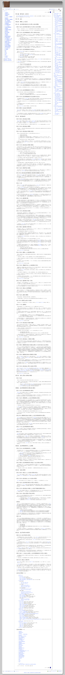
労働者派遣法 (7, 23)
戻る (48, 671)
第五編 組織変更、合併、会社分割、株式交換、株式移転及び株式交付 (28, 613)
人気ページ (6, 55)
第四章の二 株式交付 (23, 618)
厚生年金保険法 (7, 32)
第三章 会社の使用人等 (23, 578)
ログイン (60, 9)
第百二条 (19, 564)
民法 (5, 50)
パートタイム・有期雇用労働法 (23, 634)
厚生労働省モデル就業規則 (8, 19)
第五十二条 (31, 561)
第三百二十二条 (29, 499)
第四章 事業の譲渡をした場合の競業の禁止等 (26, 579)
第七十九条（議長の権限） (58, 59)
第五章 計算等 (22, 594)
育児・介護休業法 (7, 20)
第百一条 (28, 357)
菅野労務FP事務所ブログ (7, 58)
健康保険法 (20, 644)
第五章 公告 (21, 626)
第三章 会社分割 (22, 616)
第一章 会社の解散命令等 (23, 622)
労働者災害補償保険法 (8, 27)
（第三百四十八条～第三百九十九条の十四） (27, 592)
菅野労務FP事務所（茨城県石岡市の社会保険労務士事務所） (28, 664)
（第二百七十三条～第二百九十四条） (26, 589)
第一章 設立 (21, 601)
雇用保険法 (6, 28)
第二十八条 (26, 54)
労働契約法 (6, 15)
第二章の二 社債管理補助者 (24, 611)
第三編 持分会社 (21, 600)
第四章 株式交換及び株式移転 (24, 617)
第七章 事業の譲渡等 (23, 596)
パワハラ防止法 (21, 640)
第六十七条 (37, 302)
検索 (60, 10)
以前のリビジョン (11, 9)
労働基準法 (20, 631)
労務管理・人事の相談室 (7, 59)
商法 (5, 51)
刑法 (5, 54)
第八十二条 (38, 368)
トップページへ (21, 663)
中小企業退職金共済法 (22, 651)
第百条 (23, 357)
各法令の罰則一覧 (21, 657)
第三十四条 (41, 113)
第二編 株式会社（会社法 (57, 13)
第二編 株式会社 (21, 580)
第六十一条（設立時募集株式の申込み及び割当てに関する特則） (58, 26)
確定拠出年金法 (7, 41)
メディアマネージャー (54, 671)
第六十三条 (21, 56)
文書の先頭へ (60, 671)
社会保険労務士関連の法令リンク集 (24, 650)
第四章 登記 (21, 625)
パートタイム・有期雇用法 (8, 16)
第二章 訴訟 (21, 623)
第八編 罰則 (20, 627)
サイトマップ (56, 9)
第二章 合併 (21, 615)
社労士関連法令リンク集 (8, 38)
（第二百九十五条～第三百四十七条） (26, 591)
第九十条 (20, 356)
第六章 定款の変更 (22, 595)
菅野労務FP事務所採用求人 (8, 60)
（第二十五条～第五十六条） (25, 582)
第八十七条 (56, 74)
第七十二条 (28, 368)
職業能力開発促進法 (8, 36)
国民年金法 (6, 33)
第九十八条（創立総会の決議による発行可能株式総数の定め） (58, 100)
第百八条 (35, 417)
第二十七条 (21, 54)
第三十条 (18, 480)
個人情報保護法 (21, 654)
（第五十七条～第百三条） (24, 583)
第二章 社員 (21, 602)
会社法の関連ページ (57, 113)
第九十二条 (38, 356)
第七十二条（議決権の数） (58, 47)
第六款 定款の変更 (57, 93)
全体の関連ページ (57, 114)
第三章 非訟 (21, 624)
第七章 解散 (21, 607)
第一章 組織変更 (22, 614)
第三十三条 (21, 452)
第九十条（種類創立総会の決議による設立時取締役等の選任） (58, 82)
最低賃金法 (20, 635)
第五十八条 (27, 98)
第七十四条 (34, 368)
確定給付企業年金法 (8, 42)
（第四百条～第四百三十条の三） (25, 593)
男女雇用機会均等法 (8, 24)
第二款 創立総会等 (57, 33)
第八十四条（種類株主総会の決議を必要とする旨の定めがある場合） (58, 67)
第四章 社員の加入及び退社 (24, 604)
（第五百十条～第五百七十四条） (25, 599)
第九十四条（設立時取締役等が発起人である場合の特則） (58, 91)
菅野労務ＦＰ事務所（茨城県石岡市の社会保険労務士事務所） (32, 672)
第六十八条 (22, 179)
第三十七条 (29, 475)
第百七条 (34, 219)
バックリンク (17, 9)
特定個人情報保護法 (8, 45)
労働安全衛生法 (7, 14)
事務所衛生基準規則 (8, 46)
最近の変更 (51, 9)
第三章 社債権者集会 (23, 612)
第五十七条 (22, 51)
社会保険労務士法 (7, 37)
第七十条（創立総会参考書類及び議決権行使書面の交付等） (58, 44)
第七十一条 (23, 368)
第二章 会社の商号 (22, 577)
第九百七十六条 (21, 250)
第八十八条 (18, 417)
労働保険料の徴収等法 (8, 29)
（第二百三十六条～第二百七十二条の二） (26, 588)
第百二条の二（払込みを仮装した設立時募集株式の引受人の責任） (58, 109)
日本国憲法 (6, 49)
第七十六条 (39, 240)
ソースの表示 (5, 9)
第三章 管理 (21, 603)
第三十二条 (31, 54)
